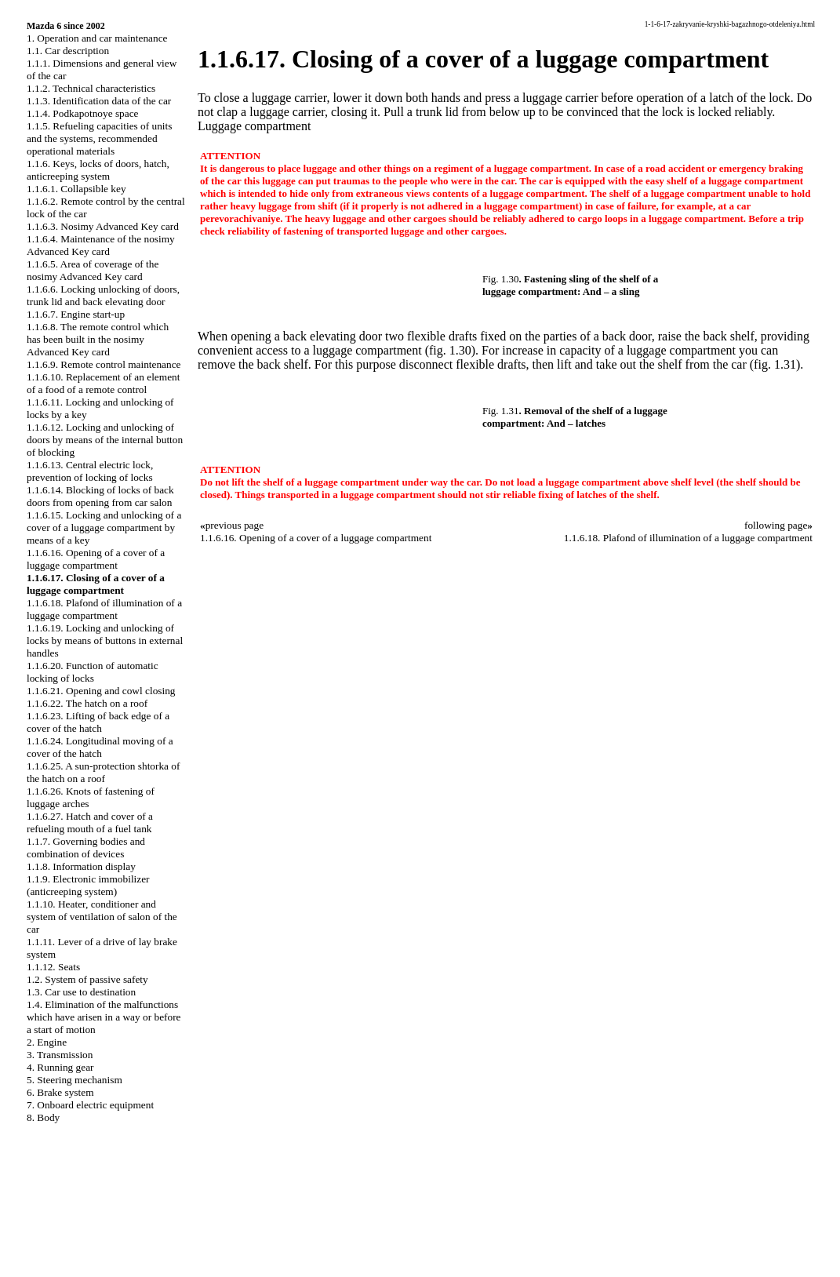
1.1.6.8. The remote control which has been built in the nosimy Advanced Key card (98, 339)
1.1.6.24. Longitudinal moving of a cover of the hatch (100, 747)
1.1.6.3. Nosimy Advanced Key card (103, 226)
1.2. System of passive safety (87, 979)
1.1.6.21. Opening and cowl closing (101, 691)
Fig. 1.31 (500, 411)
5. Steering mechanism (74, 1080)
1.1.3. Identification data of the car (99, 101)
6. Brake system (60, 1092)
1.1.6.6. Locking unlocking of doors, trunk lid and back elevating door (103, 295)
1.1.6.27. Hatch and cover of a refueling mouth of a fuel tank (90, 822)
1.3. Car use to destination (81, 992)
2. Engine (47, 1042)
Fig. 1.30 (500, 279)
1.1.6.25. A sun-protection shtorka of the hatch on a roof (103, 772)
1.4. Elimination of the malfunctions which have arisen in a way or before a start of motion (104, 1017)
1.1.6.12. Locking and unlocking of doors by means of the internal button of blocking (105, 439)
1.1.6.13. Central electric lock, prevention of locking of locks (90, 471)
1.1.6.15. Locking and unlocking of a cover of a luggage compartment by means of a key (104, 527)
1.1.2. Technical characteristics (91, 88)
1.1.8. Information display (81, 866)
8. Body (43, 1117)
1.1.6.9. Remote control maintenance (104, 364)
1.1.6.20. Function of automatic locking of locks (92, 672)
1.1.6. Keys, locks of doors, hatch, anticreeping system (98, 170)
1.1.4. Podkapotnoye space (83, 113)
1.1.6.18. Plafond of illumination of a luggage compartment (104, 609)
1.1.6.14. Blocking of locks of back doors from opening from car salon (100, 496)
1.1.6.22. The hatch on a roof (87, 703)
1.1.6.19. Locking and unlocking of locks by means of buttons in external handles (105, 640)
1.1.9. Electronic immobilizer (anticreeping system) (88, 885)
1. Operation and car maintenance (97, 38)
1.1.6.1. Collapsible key (76, 189)
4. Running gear (60, 1067)
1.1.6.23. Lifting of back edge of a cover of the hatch (98, 722)
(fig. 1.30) (450, 350)
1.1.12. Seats (53, 967)
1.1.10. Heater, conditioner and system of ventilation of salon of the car (102, 916)
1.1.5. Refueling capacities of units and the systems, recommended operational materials (99, 138)
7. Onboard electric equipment (90, 1105)
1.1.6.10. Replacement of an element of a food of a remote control (103, 383)
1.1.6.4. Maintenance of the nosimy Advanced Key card (101, 245)
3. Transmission (60, 1055)
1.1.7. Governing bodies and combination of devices (86, 847)
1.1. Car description (68, 50)
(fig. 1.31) (775, 364)
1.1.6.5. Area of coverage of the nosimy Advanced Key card (92, 270)
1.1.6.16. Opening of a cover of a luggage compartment (96, 559)
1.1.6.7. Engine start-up (76, 314)
